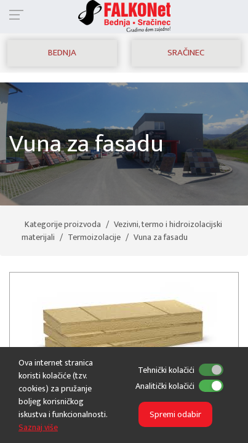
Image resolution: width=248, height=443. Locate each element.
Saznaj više (38, 427)
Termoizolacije (94, 237)
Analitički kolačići (164, 386)
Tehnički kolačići (166, 370)
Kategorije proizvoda (63, 224)
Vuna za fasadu (161, 237)
